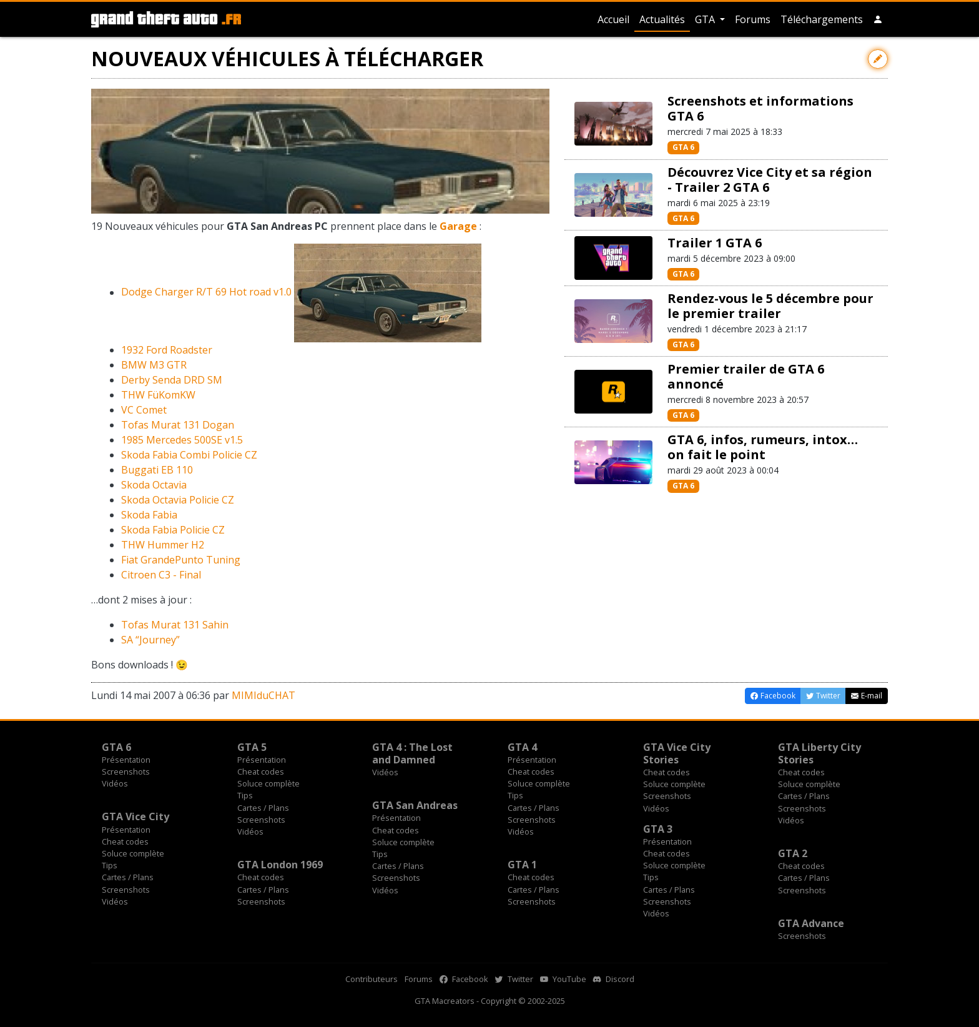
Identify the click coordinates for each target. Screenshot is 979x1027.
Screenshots (126, 771)
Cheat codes (260, 771)
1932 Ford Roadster (166, 350)
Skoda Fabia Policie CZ (173, 530)
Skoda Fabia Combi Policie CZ (189, 455)
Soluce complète (268, 783)
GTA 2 (792, 853)
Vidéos (115, 783)
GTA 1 (522, 864)
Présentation (126, 759)
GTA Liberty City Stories (819, 753)
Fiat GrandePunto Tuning (180, 560)
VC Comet (144, 410)
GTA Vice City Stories (677, 753)
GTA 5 (252, 747)
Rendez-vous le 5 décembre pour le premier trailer (770, 306)
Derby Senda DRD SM (171, 380)
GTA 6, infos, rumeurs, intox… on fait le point (762, 447)
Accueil (613, 19)
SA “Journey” (150, 640)
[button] (878, 19)
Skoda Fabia (149, 515)
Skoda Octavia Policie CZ (177, 500)
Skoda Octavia (154, 485)
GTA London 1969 (280, 864)
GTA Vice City (135, 816)
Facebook (464, 979)
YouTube (563, 979)
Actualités (662, 19)
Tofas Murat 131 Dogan (177, 425)
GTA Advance (811, 923)
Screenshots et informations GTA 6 (760, 108)
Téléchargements (821, 19)
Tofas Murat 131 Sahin (175, 625)
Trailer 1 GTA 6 (714, 242)
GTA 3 (657, 829)
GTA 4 (522, 747)
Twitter (514, 979)
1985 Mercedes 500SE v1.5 (182, 440)
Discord (613, 979)
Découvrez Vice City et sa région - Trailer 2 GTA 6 (769, 180)
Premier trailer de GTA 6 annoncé (745, 376)
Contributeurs (371, 979)
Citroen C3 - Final (161, 575)
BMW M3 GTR (154, 365)
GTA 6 (683, 147)
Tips (245, 795)
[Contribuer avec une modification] (878, 59)
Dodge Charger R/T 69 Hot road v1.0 (206, 292)
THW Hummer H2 (162, 545)
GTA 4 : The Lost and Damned (412, 753)
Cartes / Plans (263, 807)
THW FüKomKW (158, 395)
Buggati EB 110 (157, 470)
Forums (752, 19)
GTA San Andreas (415, 805)
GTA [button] (706, 19)
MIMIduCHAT (263, 695)
